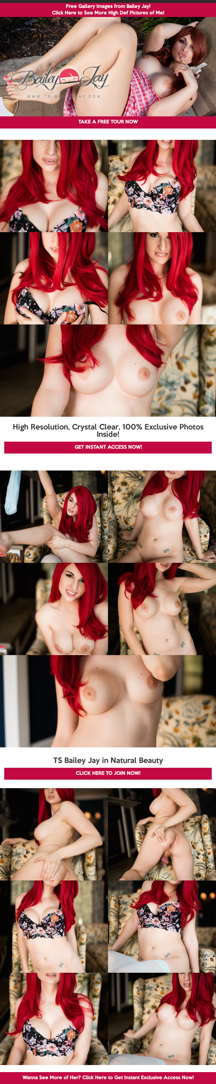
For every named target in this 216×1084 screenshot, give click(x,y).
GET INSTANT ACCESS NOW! (108, 447)
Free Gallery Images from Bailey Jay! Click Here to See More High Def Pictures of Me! (108, 10)
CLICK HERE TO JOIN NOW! (108, 773)
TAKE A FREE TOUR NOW (108, 122)
